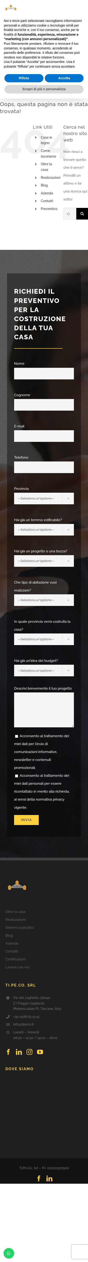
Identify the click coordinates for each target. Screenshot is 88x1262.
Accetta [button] (64, 78)
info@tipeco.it (23, 1024)
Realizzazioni (50, 177)
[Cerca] (82, 214)
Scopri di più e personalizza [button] (43, 89)
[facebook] (8, 1052)
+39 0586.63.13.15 (26, 1016)
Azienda (47, 193)
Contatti (47, 201)
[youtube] (40, 1052)
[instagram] (29, 1052)
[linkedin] (19, 1052)
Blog (44, 185)
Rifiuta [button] (24, 78)
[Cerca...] (69, 214)
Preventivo (49, 209)
